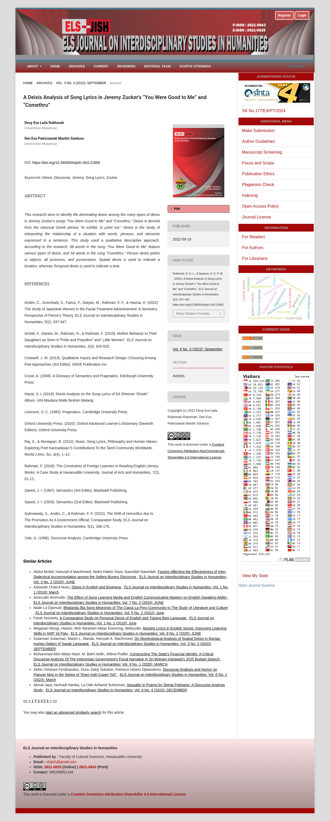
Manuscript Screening (262, 152)
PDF (176, 209)
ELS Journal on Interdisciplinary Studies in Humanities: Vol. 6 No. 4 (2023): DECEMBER (116, 690)
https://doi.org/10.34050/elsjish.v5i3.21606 (66, 163)
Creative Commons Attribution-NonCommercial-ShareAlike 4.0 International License (196, 451)
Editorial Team (157, 66)
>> (55, 701)
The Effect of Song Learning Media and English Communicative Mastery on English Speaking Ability (147, 597)
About (33, 66)
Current (101, 66)
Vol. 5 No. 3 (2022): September (81, 83)
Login (302, 15)
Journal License (256, 217)
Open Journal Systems (256, 585)
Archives (77, 66)
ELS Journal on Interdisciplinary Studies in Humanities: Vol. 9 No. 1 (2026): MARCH (101, 664)
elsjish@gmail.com (61, 762)
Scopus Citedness (195, 66)
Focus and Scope (258, 163)
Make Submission (258, 130)
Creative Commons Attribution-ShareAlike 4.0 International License (128, 794)
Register (284, 15)
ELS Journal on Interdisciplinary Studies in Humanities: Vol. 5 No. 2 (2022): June (100, 613)
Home (55, 66)
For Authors (252, 247)
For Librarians (255, 258)
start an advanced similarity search (73, 712)
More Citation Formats (193, 313)
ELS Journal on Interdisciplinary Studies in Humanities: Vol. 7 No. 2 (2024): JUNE (99, 603)
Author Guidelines (258, 141)
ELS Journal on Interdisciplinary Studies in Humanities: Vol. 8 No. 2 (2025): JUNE (136, 633)
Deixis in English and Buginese (97, 587)
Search (295, 66)
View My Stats (255, 575)
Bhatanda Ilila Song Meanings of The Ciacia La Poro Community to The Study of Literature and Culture (145, 608)
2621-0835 (52, 767)
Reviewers (126, 66)
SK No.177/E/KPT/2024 (263, 111)
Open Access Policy (260, 206)
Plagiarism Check (258, 184)
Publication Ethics (258, 174)
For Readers (253, 237)
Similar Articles (37, 561)
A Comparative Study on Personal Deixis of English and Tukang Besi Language (123, 618)
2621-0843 (87, 767)
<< (25, 701)
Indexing (250, 195)
